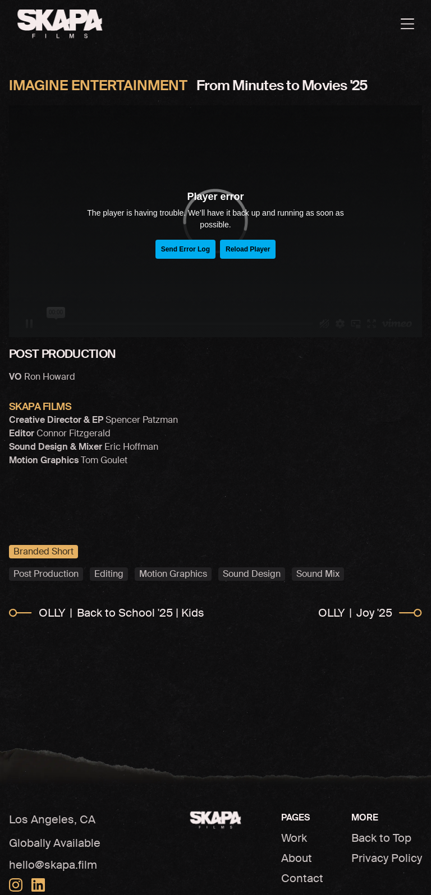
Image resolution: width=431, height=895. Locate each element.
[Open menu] (407, 23)
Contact (302, 878)
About (296, 858)
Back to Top (381, 838)
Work (294, 838)
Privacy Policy (386, 858)
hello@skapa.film (53, 864)
